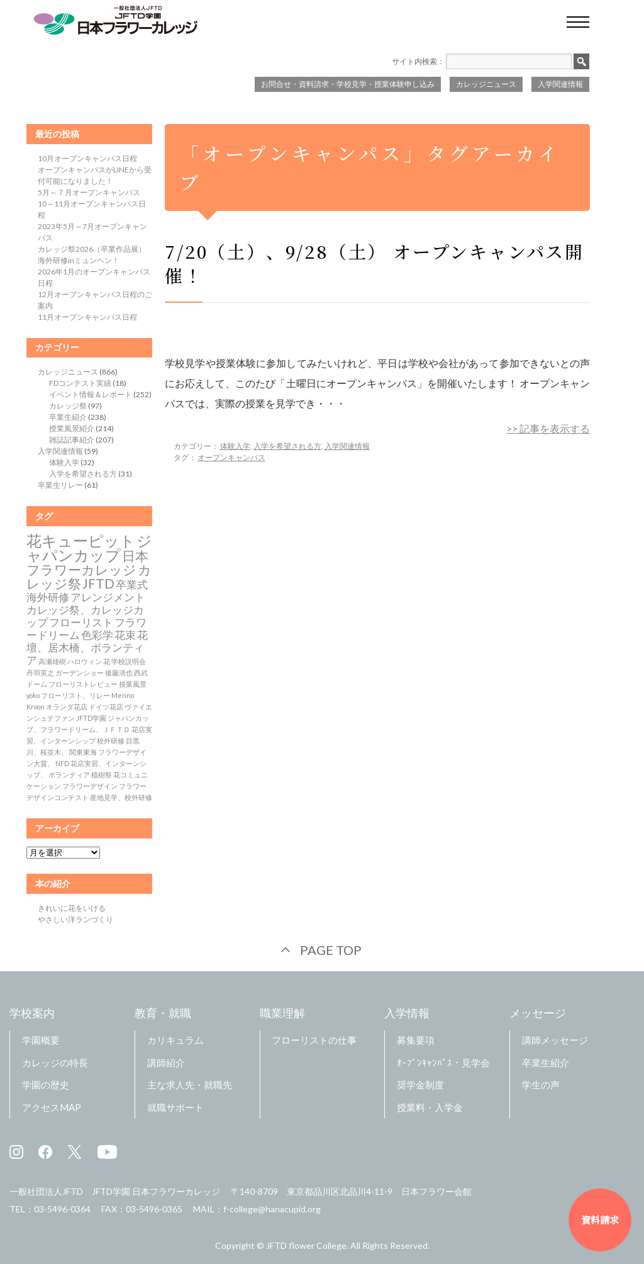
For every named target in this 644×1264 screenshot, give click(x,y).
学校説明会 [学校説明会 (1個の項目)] (128, 661)
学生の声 (541, 1084)
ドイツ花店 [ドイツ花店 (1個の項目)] (106, 707)
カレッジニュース (486, 84)
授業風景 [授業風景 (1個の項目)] (133, 684)
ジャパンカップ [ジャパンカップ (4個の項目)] (89, 547)
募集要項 (416, 1040)
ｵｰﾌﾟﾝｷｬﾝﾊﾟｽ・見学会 (443, 1062)
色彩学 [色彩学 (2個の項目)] (97, 635)
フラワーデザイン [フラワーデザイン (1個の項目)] (90, 786)
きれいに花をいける (72, 908)
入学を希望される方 (287, 446)
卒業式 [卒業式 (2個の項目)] (132, 584)
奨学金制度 (420, 1084)
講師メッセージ (555, 1040)
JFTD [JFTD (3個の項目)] (98, 583)
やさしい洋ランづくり (75, 919)
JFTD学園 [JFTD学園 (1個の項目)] (91, 718)
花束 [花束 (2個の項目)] (125, 635)
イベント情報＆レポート (90, 394)
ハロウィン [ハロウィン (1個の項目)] (84, 661)
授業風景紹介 (71, 428)
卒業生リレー (60, 485)
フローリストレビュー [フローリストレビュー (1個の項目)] (83, 684)
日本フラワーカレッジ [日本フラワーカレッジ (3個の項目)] (87, 562)
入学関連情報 (560, 84)
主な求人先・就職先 (189, 1084)
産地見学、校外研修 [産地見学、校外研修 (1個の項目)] (121, 797)
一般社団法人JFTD (46, 1191)
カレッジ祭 (68, 405)
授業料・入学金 (430, 1107)
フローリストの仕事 (314, 1040)
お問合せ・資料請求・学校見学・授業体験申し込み (348, 84)
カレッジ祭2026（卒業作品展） (92, 249)
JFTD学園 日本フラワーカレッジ (156, 1191)
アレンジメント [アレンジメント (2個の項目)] (107, 597)
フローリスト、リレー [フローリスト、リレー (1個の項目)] (75, 695)
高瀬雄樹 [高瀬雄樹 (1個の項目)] (52, 661)
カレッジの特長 (55, 1062)
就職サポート (175, 1107)
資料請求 (600, 1219)
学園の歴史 (45, 1084)
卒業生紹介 (68, 417)
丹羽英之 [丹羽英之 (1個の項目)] (40, 673)
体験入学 (235, 446)
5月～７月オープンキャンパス (89, 192)
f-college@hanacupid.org (272, 1209)
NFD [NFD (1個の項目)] (62, 763)
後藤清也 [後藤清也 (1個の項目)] (119, 673)
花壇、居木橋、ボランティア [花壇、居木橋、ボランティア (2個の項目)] (87, 648)
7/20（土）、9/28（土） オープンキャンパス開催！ (374, 263)
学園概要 (41, 1040)
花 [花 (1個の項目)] (106, 661)
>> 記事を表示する (548, 428)
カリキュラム (175, 1040)
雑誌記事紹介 (71, 439)
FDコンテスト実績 (80, 383)
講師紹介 (166, 1062)
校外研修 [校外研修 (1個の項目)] (111, 740)
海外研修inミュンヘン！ (78, 260)
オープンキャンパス (231, 457)
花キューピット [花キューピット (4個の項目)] (80, 540)
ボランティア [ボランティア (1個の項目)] (69, 774)
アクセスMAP (51, 1107)
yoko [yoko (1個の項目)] (33, 695)
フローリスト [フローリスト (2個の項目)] (81, 622)
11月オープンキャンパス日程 (87, 317)
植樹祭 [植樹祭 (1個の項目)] (101, 774)
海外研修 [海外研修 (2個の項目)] (47, 597)
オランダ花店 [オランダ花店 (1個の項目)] (66, 707)
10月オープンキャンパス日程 (87, 158)
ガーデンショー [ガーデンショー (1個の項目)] (79, 673)
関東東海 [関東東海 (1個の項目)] (83, 752)
